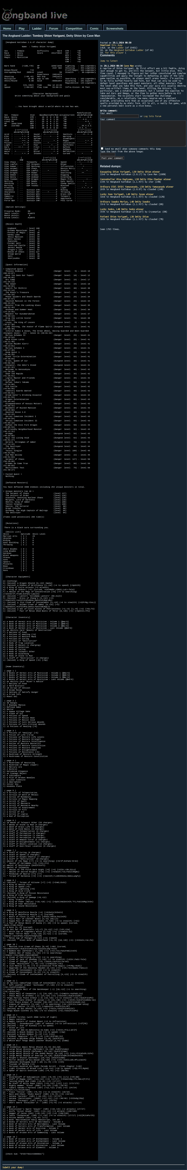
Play (22, 28)
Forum (53, 28)
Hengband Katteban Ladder (129, 50)
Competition (74, 28)
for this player (114, 52)
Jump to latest (109, 60)
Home (7, 28)
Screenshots (114, 28)
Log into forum (152, 116)
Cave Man (129, 65)
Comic (94, 28)
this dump (111, 45)
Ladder (37, 28)
